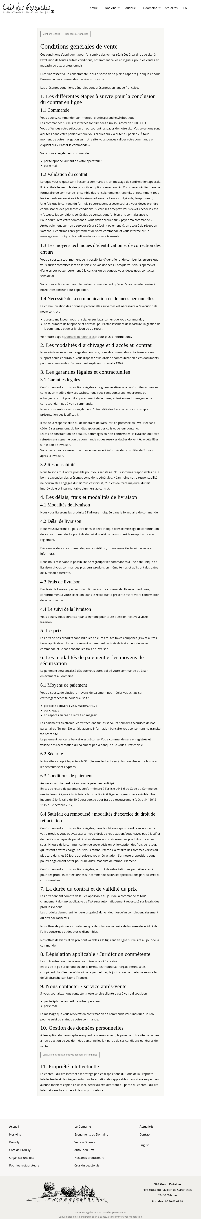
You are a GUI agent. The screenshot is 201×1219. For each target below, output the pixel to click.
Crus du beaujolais (86, 1165)
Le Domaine (82, 1127)
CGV (97, 1212)
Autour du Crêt (84, 1150)
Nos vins (110, 8)
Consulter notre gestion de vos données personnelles (70, 1054)
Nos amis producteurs (89, 1158)
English (144, 1145)
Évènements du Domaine (91, 1134)
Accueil (94, 8)
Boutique (129, 8)
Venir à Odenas (84, 1142)
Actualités (171, 8)
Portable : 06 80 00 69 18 (167, 1201)
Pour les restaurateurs (24, 1165)
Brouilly (14, 1142)
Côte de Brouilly (19, 1150)
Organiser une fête (21, 1158)
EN (185, 8)
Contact (145, 1134)
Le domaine (149, 8)
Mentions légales (51, 33)
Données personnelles (76, 33)
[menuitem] (94, 7)
